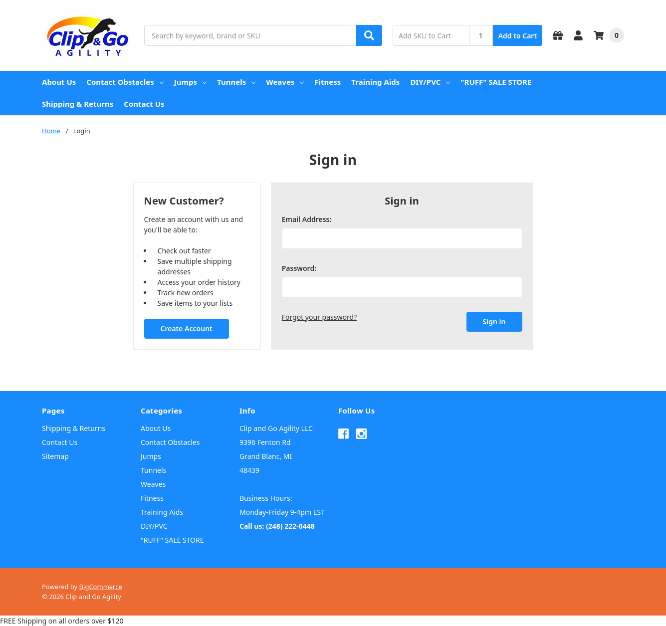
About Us (59, 82)
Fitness (327, 82)
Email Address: (307, 219)
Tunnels (236, 82)
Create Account (186, 328)
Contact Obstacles (124, 82)
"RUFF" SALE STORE (495, 82)
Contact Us (144, 104)
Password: (299, 268)
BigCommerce (100, 586)
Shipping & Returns (77, 104)
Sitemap (55, 456)
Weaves (285, 82)
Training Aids (375, 82)
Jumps (190, 82)
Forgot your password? (319, 317)
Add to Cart (517, 35)
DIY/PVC (430, 82)
